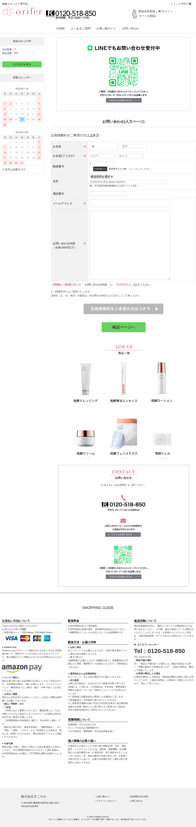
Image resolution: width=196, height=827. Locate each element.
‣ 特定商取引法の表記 (138, 796)
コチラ (94, 135)
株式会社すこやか (34, 796)
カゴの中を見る (22, 64)
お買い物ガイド (106, 28)
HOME (60, 28)
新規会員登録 (146, 11)
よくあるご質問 (80, 28)
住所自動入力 (100, 169)
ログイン (165, 11)
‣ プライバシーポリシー (105, 801)
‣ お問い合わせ (135, 801)
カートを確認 (147, 15)
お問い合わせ (130, 28)
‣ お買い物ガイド (102, 796)
